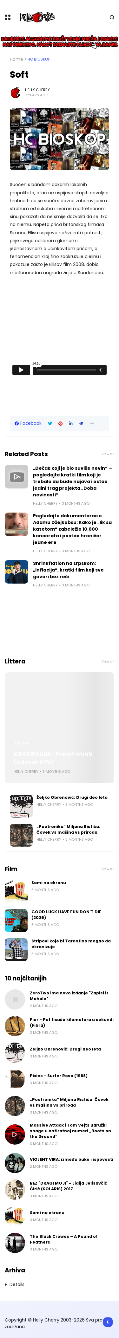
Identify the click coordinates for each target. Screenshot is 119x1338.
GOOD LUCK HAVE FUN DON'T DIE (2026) (66, 914)
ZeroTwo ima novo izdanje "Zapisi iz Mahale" (69, 995)
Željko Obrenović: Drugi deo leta (72, 797)
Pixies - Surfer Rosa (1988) (59, 1075)
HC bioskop (39, 59)
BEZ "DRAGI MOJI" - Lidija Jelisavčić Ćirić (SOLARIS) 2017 (68, 1186)
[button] (92, 424)
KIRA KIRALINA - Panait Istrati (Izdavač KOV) (53, 758)
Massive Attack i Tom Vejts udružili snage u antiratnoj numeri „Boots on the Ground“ (70, 1130)
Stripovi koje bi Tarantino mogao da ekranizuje (71, 943)
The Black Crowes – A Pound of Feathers (64, 1239)
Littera (22, 743)
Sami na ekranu (48, 882)
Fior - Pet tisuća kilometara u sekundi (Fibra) (72, 1022)
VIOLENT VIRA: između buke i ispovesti (71, 1159)
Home (16, 59)
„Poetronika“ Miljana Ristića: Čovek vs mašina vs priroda (68, 829)
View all (108, 454)
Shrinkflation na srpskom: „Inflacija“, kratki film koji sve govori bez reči (68, 570)
